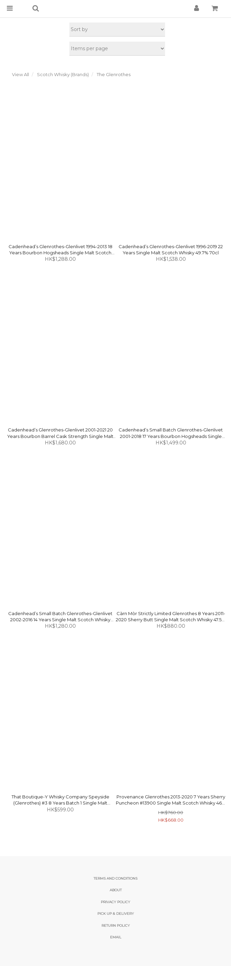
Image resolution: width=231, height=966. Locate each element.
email (115, 937)
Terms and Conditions (115, 878)
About (116, 890)
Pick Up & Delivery (115, 913)
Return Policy (115, 925)
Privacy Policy (115, 902)
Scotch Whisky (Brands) (63, 74)
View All (20, 74)
